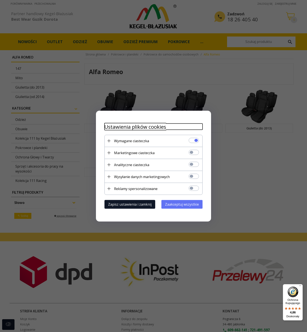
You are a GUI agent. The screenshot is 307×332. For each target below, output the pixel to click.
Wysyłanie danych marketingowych (142, 176)
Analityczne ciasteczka (131, 164)
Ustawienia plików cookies (135, 126)
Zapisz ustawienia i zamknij (130, 204)
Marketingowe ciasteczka (134, 152)
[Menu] (300, 286)
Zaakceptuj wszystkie (182, 204)
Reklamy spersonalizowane (136, 188)
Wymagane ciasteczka (131, 140)
